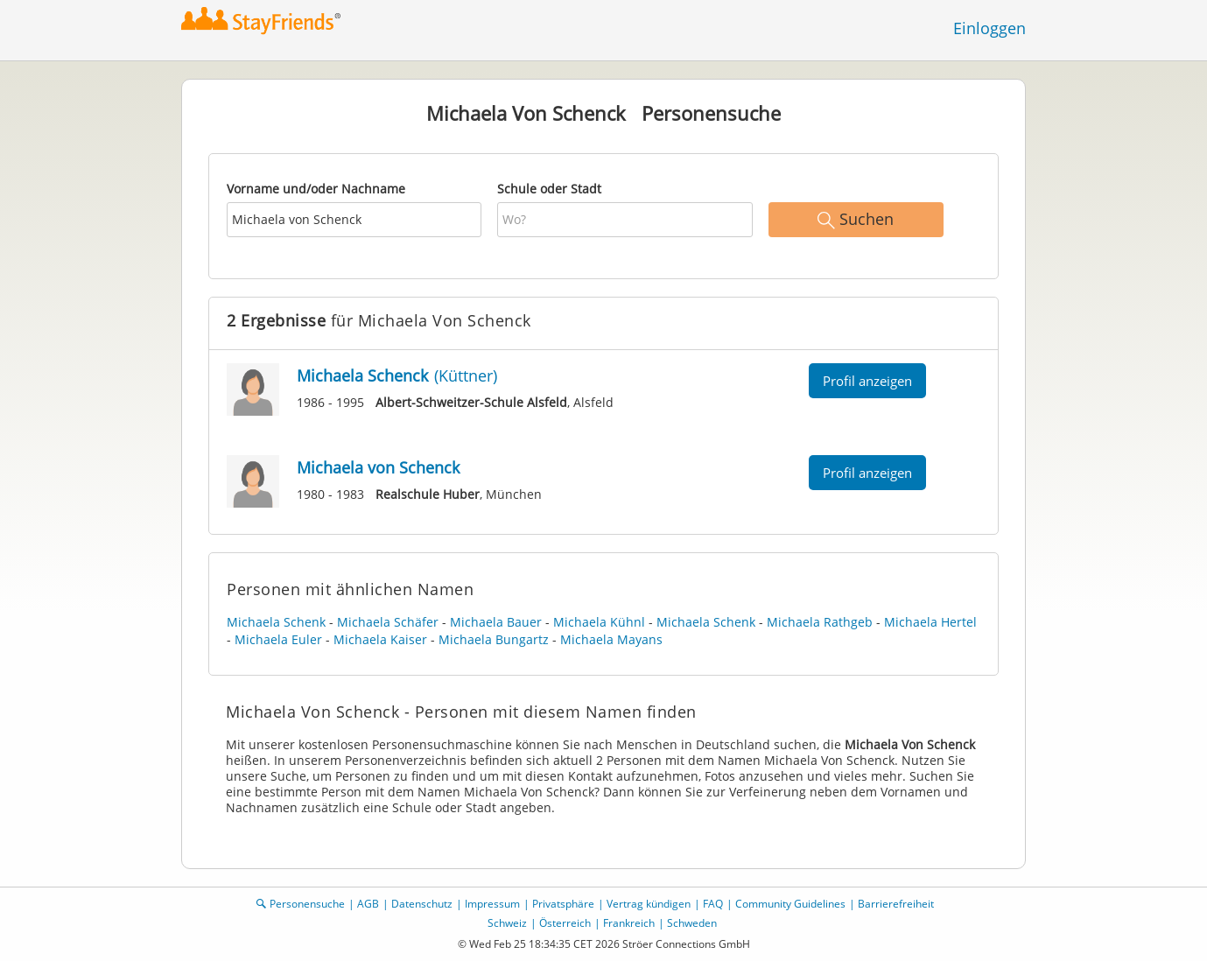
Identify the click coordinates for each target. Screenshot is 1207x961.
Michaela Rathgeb (820, 622)
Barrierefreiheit (896, 903)
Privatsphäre (563, 903)
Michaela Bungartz (494, 639)
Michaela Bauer (496, 622)
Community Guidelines (790, 903)
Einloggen (989, 28)
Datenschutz (422, 903)
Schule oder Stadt (549, 188)
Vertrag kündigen (649, 903)
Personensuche (307, 903)
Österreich (565, 922)
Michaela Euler (278, 639)
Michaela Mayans (611, 639)
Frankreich (629, 922)
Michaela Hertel (930, 622)
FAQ (713, 903)
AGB (368, 903)
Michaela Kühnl (599, 622)
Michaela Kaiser (380, 639)
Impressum (492, 903)
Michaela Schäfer (388, 622)
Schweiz (507, 922)
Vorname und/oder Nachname (316, 188)
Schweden (692, 922)
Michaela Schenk (276, 622)
